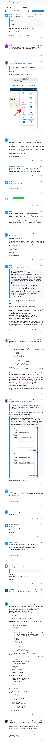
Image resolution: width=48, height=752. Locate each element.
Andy (10, 61)
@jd (10, 492)
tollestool (11, 524)
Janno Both (11, 589)
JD (10, 339)
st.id (16, 280)
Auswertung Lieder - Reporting (25, 16)
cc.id (29, 290)
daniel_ (11, 45)
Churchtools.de (17, 736)
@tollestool (14, 542)
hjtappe (11, 602)
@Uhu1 (14, 235)
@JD (13, 490)
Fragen (8, 10)
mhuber (11, 166)
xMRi (10, 720)
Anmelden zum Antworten (37, 10)
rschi (10, 14)
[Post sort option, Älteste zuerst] (29, 11)
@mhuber (14, 14)
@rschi (15, 45)
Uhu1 (10, 211)
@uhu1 (11, 401)
